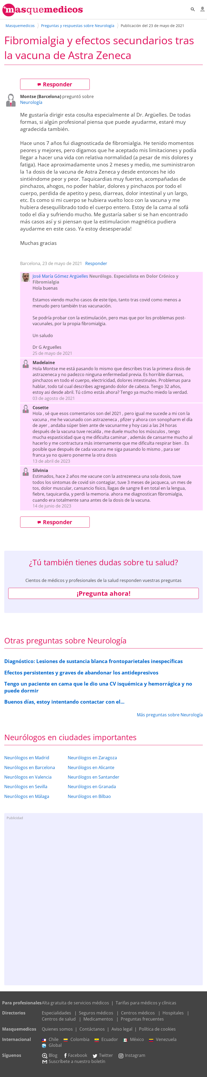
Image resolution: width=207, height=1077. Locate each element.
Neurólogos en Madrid (26, 758)
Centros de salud (59, 1019)
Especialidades (56, 1013)
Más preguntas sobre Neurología (170, 715)
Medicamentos (98, 1019)
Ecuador (106, 1039)
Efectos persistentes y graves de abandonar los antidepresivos (81, 672)
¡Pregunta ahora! (103, 593)
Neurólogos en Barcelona (29, 767)
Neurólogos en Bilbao (89, 796)
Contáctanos (92, 1029)
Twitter (102, 1055)
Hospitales (173, 1013)
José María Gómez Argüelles (60, 276)
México (133, 1039)
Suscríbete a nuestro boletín (73, 1061)
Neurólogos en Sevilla (25, 786)
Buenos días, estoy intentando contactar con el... (64, 701)
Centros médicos (138, 1013)
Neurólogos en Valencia (28, 777)
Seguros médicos (96, 1013)
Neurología (31, 102)
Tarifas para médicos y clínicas (146, 1003)
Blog (49, 1055)
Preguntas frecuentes (142, 1019)
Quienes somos (57, 1029)
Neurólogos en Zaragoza (92, 758)
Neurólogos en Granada (92, 786)
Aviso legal (121, 1029)
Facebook (74, 1055)
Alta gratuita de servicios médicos (75, 1003)
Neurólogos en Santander (93, 777)
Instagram (131, 1055)
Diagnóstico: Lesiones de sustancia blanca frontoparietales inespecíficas (93, 661)
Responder (54, 84)
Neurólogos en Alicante (91, 767)
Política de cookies (157, 1029)
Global (52, 1045)
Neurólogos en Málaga (26, 796)
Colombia (76, 1039)
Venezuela (163, 1039)
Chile (50, 1039)
